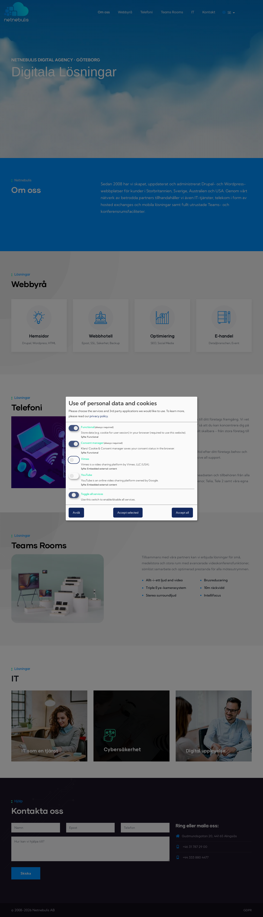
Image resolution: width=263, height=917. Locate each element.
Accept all (182, 512)
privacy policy (99, 416)
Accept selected (127, 512)
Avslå (76, 512)
